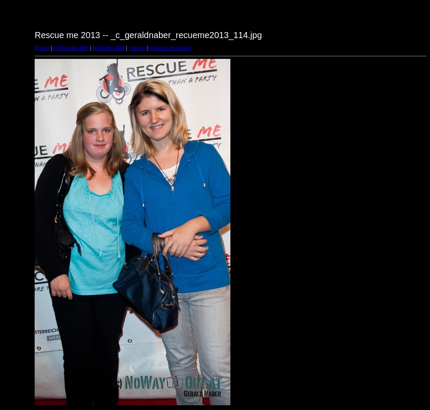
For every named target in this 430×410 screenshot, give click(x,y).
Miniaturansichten (170, 48)
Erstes (42, 48)
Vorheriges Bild (71, 48)
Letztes (137, 48)
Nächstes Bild (108, 48)
